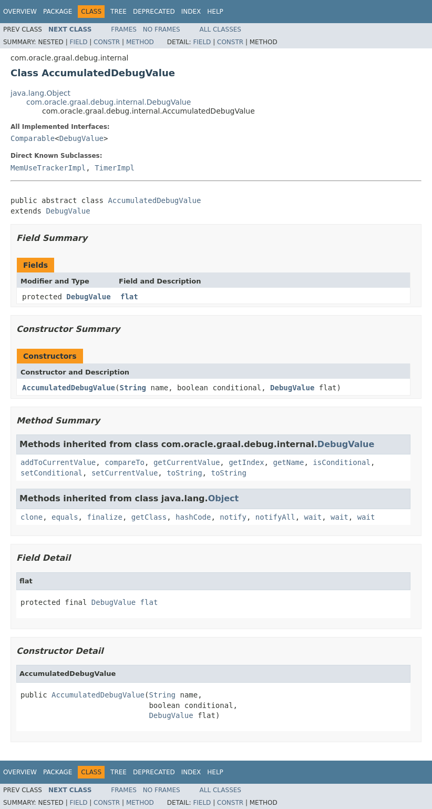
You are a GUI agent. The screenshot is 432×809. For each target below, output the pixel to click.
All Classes (220, 29)
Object (223, 498)
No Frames (161, 29)
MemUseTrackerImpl (48, 168)
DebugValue (81, 138)
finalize (104, 517)
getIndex (246, 462)
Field (78, 42)
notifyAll (275, 517)
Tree (118, 11)
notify (233, 517)
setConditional (51, 473)
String (132, 387)
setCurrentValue (124, 473)
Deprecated (154, 11)
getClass (149, 517)
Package (57, 11)
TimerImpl (115, 168)
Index (191, 11)
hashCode (193, 517)
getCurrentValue (186, 462)
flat (129, 296)
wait (313, 517)
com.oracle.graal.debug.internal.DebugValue (108, 102)
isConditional (342, 462)
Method (140, 42)
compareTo (125, 462)
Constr (107, 42)
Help (215, 11)
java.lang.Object (40, 93)
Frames (124, 29)
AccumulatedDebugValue (154, 200)
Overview (20, 11)
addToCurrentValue (58, 462)
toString (184, 473)
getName (288, 462)
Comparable (33, 138)
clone (31, 517)
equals (65, 517)
